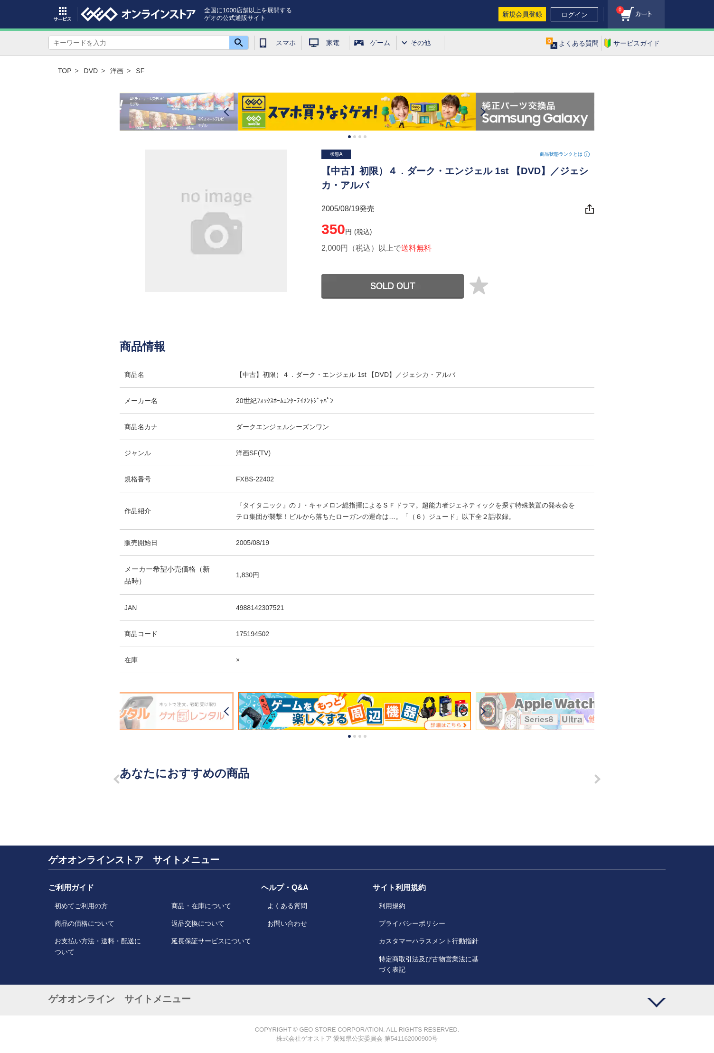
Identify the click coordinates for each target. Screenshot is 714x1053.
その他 (421, 43)
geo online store (138, 14)
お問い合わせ (287, 923)
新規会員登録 (522, 14)
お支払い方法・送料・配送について (98, 946)
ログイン (574, 15)
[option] (357, 112)
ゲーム (380, 43)
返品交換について (198, 923)
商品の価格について (84, 923)
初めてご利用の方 (81, 906)
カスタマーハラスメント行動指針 (429, 941)
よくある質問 (287, 906)
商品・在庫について (201, 906)
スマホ (286, 43)
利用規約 (392, 906)
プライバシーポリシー (412, 923)
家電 (332, 43)
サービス (62, 14)
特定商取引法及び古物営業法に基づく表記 (429, 964)
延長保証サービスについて (211, 941)
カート (616, 7)
